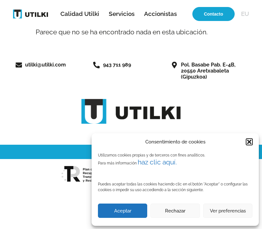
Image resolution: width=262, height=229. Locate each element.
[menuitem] (245, 14)
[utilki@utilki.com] (19, 65)
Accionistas (160, 13)
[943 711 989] (96, 65)
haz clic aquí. (157, 162)
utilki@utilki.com (45, 65)
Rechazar (175, 211)
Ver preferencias (228, 211)
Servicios (121, 13)
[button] (249, 142)
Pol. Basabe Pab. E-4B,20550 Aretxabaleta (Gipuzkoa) (208, 71)
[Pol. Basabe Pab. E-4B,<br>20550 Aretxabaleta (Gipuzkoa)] (174, 65)
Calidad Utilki (79, 13)
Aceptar (122, 211)
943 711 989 (117, 65)
